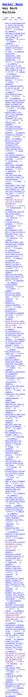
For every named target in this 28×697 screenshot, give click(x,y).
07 (11, 20)
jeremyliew (12, 161)
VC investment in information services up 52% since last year (14, 334)
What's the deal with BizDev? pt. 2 (14, 387)
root (6, 18)
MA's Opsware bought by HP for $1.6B (14, 87)
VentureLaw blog (12, 528)
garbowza (9, 420)
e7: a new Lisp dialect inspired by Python (14, 47)
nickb (22, 108)
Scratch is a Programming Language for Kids (14, 313)
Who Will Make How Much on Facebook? (13, 425)
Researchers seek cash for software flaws (15, 415)
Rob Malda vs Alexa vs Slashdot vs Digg (15, 685)
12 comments (15, 98)
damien (13, 41)
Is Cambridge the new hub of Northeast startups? (14, 214)
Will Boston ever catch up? (12, 352)
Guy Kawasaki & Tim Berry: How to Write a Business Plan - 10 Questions (15, 233)
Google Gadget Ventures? (11, 286)
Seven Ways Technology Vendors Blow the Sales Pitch (15, 489)
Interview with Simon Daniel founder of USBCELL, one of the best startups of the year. (14, 582)
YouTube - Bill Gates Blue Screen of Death (14, 606)
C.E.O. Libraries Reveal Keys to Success (12, 78)
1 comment (9, 92)
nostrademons (15, 355)
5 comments (19, 52)
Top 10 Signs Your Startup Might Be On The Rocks (14, 463)
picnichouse (10, 550)
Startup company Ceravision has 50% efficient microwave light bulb (14, 363)
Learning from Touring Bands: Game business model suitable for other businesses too (15, 103)
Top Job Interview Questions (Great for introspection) (14, 177)
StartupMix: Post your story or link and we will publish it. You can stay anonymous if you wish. (15, 189)
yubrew (11, 82)
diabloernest (11, 410)
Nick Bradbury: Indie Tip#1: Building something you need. (14, 518)
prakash (20, 29)
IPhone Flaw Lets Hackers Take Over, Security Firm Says (13, 568)
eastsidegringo (11, 270)
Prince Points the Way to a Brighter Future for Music (15, 473)
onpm (18, 390)
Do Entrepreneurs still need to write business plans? (14, 254)
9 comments (20, 133)
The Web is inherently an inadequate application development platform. (15, 375)
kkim (7, 139)
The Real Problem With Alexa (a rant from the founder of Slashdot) (15, 36)
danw (20, 649)
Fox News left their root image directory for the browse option (15, 499)
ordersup (9, 299)
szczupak (9, 589)
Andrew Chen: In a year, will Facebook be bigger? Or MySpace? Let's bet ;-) (14, 116)
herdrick (20, 62)
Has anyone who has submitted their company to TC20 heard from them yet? (15, 616)
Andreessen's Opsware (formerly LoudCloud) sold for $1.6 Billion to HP (15, 628)
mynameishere (15, 208)
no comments (12, 64)
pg (6, 98)
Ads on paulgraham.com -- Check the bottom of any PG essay (15, 25)
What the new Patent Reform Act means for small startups (14, 276)
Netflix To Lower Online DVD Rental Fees (13, 295)
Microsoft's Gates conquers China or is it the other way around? (14, 557)
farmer (11, 447)
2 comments (12, 110)
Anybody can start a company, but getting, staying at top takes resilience (15, 596)
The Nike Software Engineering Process (14, 128)
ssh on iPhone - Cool (14, 635)
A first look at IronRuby (12, 223)
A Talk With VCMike (13, 676)
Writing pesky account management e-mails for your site (15, 544)
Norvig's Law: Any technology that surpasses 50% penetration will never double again (14, 145)
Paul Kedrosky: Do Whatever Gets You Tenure (13, 443)
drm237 (13, 289)
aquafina (13, 238)
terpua (19, 90)
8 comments (12, 74)
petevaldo (12, 562)
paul (10, 52)
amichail (20, 347)
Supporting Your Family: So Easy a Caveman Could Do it (14, 264)
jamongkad (9, 524)
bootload (12, 171)
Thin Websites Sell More (13, 95)
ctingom (13, 467)
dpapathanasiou (11, 398)
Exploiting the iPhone (15, 394)
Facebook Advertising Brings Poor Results (14, 508)
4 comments (12, 42)
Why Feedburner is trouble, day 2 (13, 433)
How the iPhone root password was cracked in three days (14, 244)
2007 (19, 18)
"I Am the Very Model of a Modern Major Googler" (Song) (14, 343)
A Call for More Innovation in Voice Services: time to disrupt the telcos (14, 644)
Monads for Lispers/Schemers (12, 304)
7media (19, 327)
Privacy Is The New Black (13, 136)
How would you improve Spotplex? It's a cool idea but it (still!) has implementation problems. (15, 657)
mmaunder (9, 133)
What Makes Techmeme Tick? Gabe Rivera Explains (14, 167)
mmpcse (19, 258)
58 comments (10, 31)
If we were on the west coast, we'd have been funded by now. (15, 68)
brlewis (8, 339)
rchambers (21, 493)
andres (19, 248)
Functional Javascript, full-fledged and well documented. (13, 57)
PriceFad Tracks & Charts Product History (13, 453)
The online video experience (12, 669)
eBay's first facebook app (15, 482)
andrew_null (10, 122)
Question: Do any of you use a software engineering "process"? (14, 203)
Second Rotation (12, 692)
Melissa (20, 621)
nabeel (22, 72)
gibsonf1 (9, 574)
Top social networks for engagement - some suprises (15, 157)
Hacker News (12, 4)
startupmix (14, 195)
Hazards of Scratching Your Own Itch (15, 535)
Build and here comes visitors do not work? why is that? (15, 323)
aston (19, 428)
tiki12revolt (11, 382)
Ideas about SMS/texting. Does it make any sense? (14, 404)
